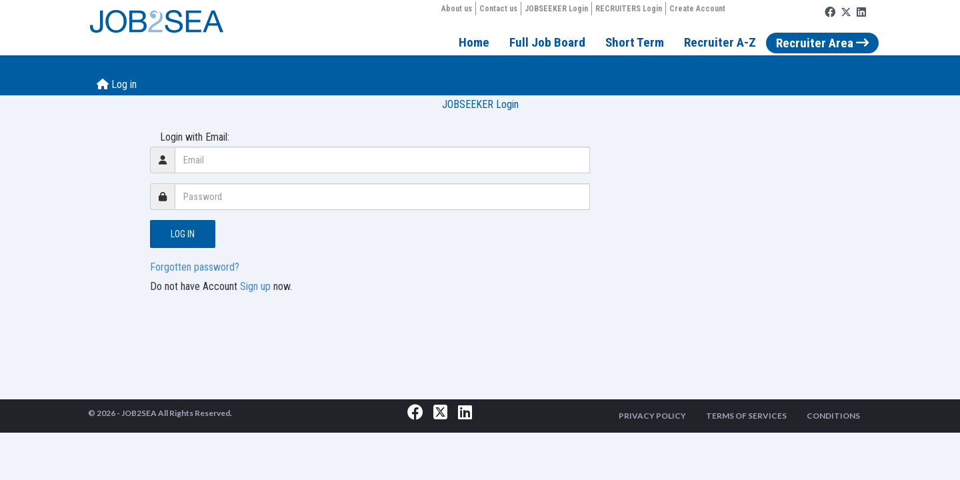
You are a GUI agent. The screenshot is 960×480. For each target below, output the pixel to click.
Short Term (634, 42)
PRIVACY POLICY (652, 416)
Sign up (255, 286)
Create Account (697, 8)
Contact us (498, 8)
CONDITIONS (833, 416)
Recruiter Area (822, 43)
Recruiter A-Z (720, 42)
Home (474, 42)
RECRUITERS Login (628, 8)
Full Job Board (547, 42)
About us (456, 8)
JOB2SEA (139, 413)
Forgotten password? (194, 267)
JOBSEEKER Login (556, 8)
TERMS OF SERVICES (746, 416)
